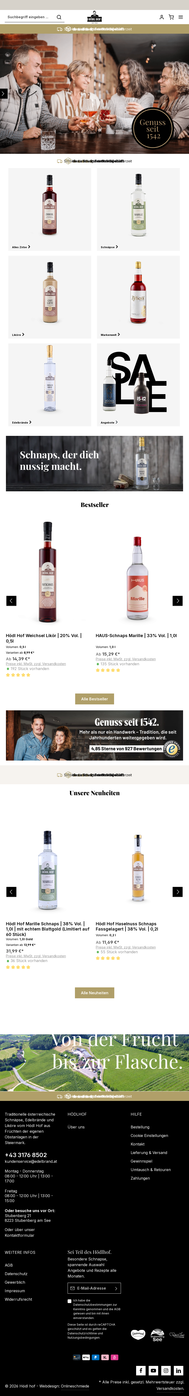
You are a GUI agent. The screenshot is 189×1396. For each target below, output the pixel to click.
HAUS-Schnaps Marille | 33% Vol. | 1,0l (136, 636)
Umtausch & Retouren (151, 1170)
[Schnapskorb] (171, 17)
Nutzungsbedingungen (84, 1337)
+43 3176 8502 (26, 1155)
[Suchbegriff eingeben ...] (29, 17)
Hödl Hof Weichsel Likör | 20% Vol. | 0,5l (44, 639)
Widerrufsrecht (18, 1299)
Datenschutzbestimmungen (92, 1305)
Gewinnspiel (141, 1161)
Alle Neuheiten (94, 993)
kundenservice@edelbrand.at (31, 1161)
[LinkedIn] (178, 1370)
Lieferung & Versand (149, 1152)
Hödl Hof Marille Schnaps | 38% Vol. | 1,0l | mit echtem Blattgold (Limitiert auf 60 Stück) (47, 929)
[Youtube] (153, 1370)
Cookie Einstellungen (149, 1135)
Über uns (76, 1127)
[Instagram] (166, 1370)
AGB (117, 1309)
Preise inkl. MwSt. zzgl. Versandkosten (36, 664)
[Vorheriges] (6, 601)
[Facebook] (141, 1370)
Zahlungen (140, 1178)
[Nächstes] (182, 601)
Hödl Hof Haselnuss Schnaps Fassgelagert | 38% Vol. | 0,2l (127, 927)
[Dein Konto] (161, 17)
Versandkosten (170, 1388)
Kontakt (137, 1144)
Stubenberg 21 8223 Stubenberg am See (28, 1218)
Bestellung (140, 1127)
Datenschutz (16, 1273)
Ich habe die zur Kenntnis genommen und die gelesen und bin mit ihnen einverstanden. (96, 1309)
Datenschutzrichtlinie (82, 1333)
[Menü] (180, 17)
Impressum (15, 1290)
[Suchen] (59, 17)
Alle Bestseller (94, 699)
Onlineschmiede (75, 1386)
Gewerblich (15, 1282)
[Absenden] (116, 1288)
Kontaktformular (19, 1235)
